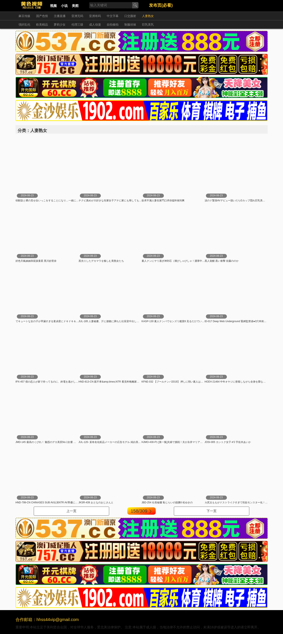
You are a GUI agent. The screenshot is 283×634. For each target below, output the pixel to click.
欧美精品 (42, 24)
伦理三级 (77, 24)
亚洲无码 (77, 16)
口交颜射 (130, 16)
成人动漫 (95, 24)
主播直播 (60, 16)
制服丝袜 (130, 24)
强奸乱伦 (24, 24)
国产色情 (42, 16)
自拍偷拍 (112, 24)
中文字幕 (112, 16)
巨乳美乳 (148, 24)
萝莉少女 (60, 24)
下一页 (212, 511)
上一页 (71, 511)
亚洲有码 (95, 16)
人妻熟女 (148, 16)
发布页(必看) (161, 5)
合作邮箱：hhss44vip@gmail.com (47, 619)
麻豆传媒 (24, 16)
